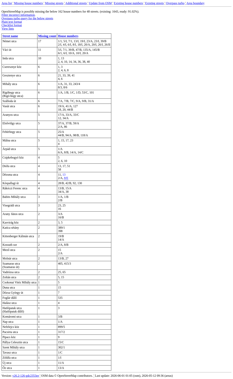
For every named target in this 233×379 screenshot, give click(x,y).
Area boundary (195, 3)
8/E (66, 178)
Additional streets (76, 3)
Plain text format (12, 21)
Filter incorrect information (18, 15)
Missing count (47, 36)
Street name (10, 36)
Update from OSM (100, 3)
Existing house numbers (128, 3)
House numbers (68, 36)
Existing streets (154, 3)
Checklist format (12, 25)
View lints (8, 28)
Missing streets (54, 3)
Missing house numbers (28, 3)
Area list (7, 3)
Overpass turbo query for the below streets (27, 18)
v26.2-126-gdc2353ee (25, 375)
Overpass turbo (175, 3)
